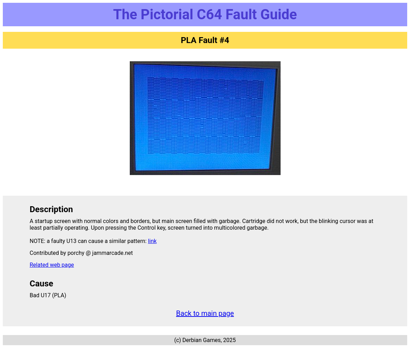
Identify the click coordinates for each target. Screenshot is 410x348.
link (152, 241)
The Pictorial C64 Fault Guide (205, 14)
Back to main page (205, 313)
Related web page (52, 265)
